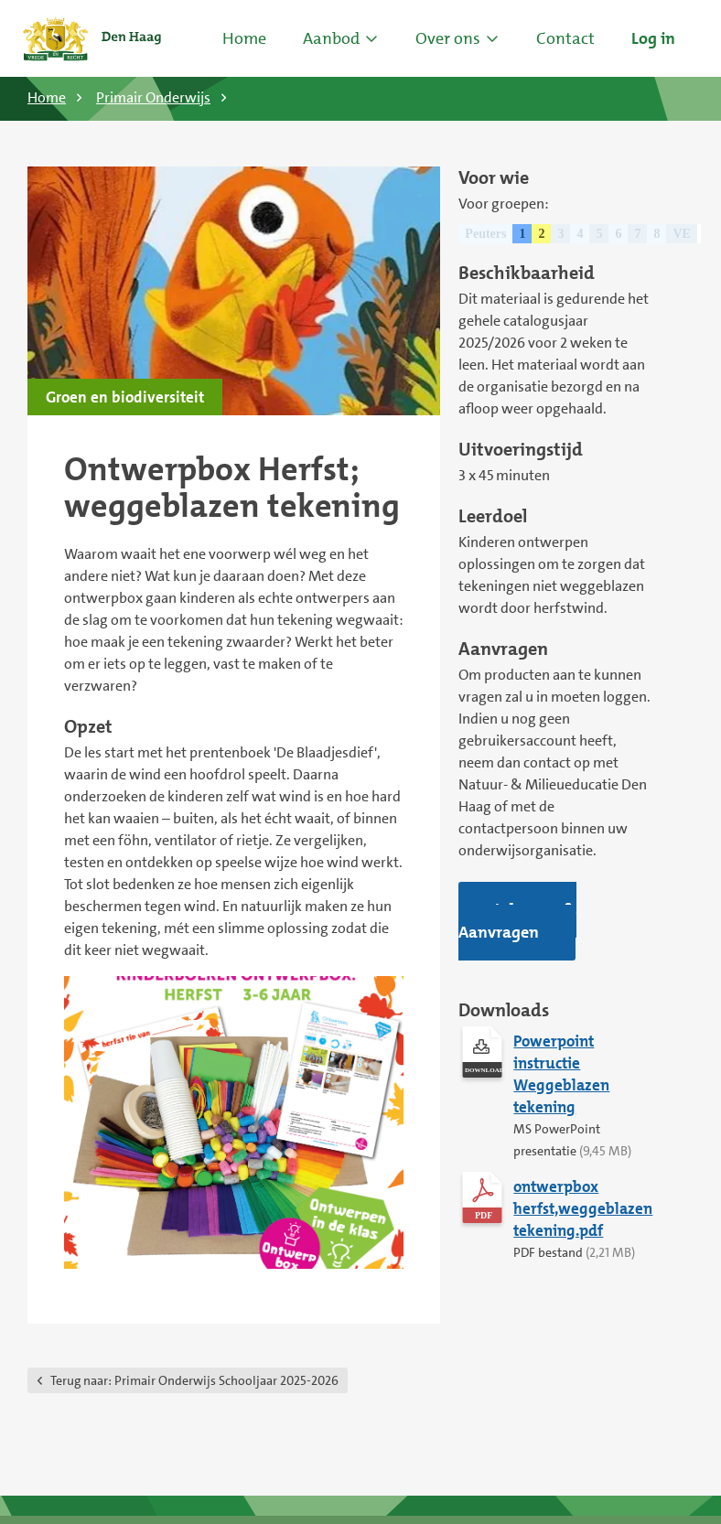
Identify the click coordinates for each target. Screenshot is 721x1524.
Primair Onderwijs (153, 97)
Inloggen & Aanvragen (517, 920)
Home (244, 38)
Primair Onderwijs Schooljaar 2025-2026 (194, 1380)
